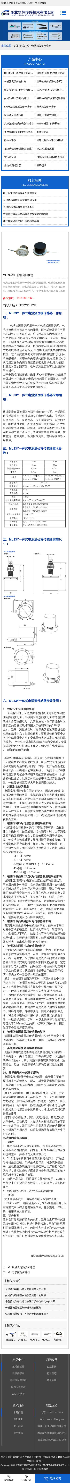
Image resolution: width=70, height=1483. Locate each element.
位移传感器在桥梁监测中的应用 (20, 200)
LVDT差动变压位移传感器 (18, 106)
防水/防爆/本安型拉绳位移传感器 (52, 89)
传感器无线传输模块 (15, 81)
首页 (15, 45)
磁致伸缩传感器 (18, 1380)
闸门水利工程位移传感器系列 (19, 73)
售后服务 (18, 1419)
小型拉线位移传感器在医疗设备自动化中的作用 (30, 1301)
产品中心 (25, 45)
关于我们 (18, 1426)
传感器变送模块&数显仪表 (50, 157)
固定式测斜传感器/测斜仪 (50, 140)
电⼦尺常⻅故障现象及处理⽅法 (20, 193)
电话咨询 (52, 1478)
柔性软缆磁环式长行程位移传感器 (21, 221)
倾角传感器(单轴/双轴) (48, 123)
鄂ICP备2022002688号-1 (55, 1465)
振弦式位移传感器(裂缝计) (18, 148)
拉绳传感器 (18, 1366)
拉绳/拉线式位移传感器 (16, 98)
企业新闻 (52, 1366)
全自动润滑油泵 (12, 165)
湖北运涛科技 (41, 1469)
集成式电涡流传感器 (23, 1267)
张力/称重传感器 (45, 148)
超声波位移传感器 (13, 115)
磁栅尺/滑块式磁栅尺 (48, 115)
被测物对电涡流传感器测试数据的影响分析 (26, 214)
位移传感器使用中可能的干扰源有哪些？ (26, 1313)
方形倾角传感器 (21, 1272)
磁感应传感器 (18, 1387)
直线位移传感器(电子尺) (49, 81)
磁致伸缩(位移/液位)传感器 (51, 98)
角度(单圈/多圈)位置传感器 (18, 132)
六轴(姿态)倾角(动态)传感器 (19, 123)
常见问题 (52, 1380)
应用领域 (41, 165)
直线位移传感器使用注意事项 (18, 207)
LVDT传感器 (18, 1393)
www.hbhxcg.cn (50, 1255)
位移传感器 (18, 1373)
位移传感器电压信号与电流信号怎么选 (25, 1289)
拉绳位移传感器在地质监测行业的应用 (25, 1295)
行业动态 (52, 1373)
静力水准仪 (10, 140)
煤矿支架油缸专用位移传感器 (19, 89)
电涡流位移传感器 (46, 106)
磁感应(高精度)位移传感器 (50, 73)
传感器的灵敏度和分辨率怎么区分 (23, 1307)
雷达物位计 (10, 157)
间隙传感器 (43, 132)
